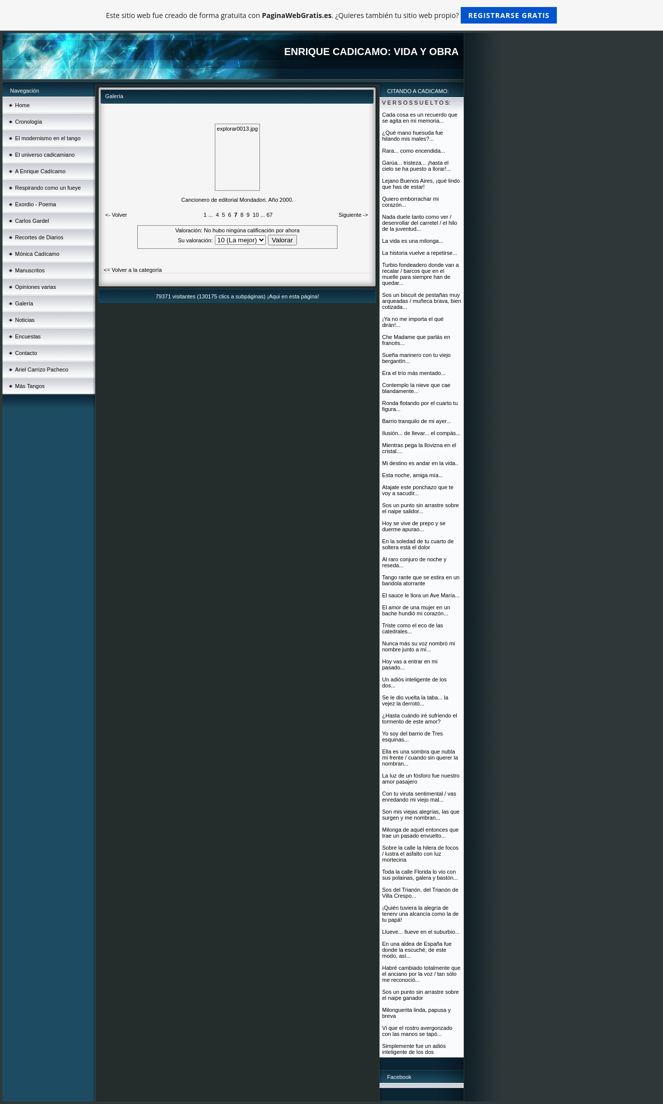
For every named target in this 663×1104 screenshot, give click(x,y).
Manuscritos (30, 270)
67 (269, 215)
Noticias (25, 320)
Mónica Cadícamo (37, 254)
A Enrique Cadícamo (40, 171)
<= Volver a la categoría (133, 270)
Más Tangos (30, 386)
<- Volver (116, 215)
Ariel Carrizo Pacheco (41, 369)
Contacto (26, 353)
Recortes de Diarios (39, 237)
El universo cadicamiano (45, 155)
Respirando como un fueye (48, 188)
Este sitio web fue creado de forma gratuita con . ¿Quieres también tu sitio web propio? (331, 15)
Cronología (28, 122)
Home (22, 105)
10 (256, 215)
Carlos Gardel (32, 221)
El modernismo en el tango (48, 138)
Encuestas (28, 336)
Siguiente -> (353, 215)
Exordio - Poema (35, 204)
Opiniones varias (35, 287)
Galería (24, 303)
